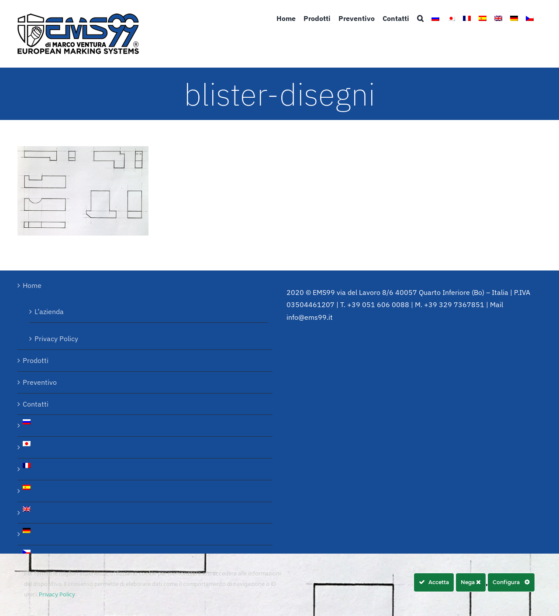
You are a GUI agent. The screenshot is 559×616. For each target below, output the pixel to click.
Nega (471, 582)
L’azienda (49, 311)
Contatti (35, 404)
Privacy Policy (56, 338)
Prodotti (35, 360)
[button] (420, 18)
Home (32, 285)
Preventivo (40, 382)
